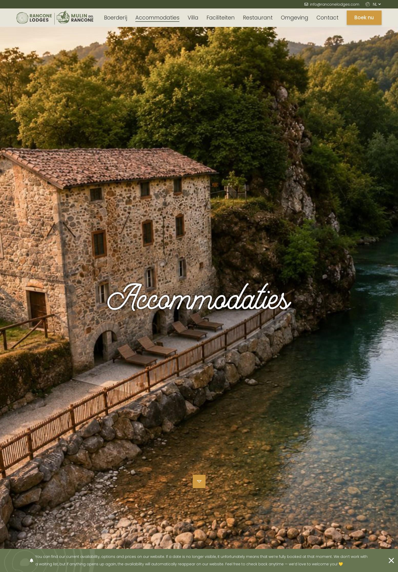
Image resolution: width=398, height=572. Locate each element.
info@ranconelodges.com (334, 4)
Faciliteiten (221, 17)
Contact (328, 17)
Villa (193, 17)
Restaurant (258, 17)
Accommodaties (157, 17)
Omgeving (294, 17)
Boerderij (115, 17)
